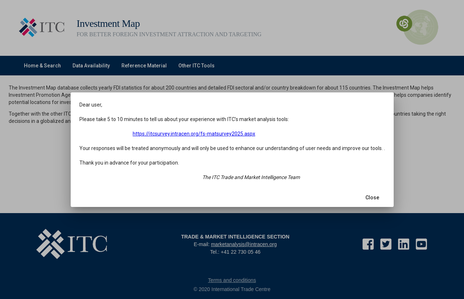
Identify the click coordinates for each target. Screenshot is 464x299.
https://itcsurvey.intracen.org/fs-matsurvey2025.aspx (197, 134)
